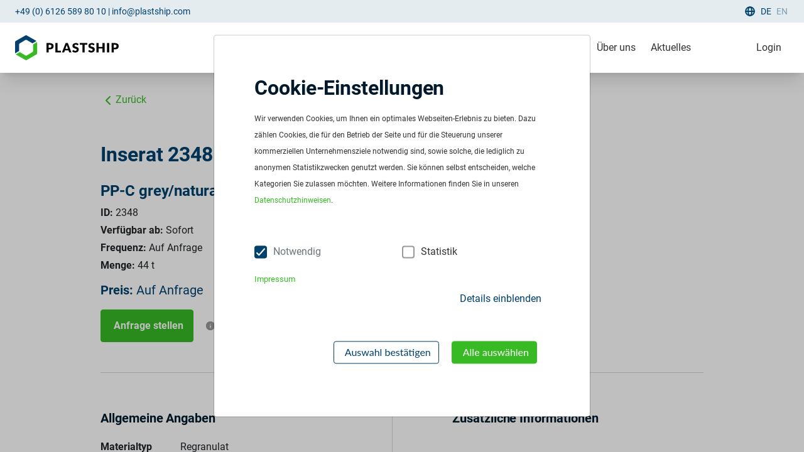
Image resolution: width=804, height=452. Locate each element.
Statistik (439, 252)
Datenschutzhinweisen (292, 200)
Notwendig (297, 252)
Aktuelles (671, 47)
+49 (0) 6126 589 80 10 (60, 11)
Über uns (616, 47)
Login (768, 47)
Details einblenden (500, 298)
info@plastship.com (151, 11)
